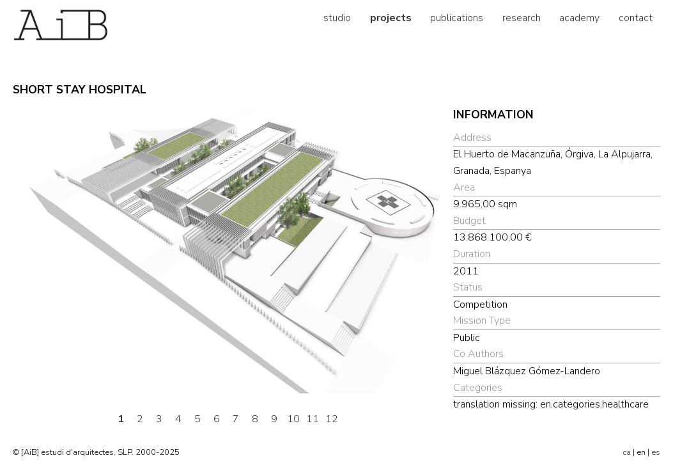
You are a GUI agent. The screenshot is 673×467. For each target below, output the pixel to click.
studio (337, 18)
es (655, 452)
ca (627, 452)
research (521, 18)
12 (331, 419)
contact (636, 18)
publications (456, 18)
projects (391, 18)
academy (579, 18)
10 (293, 419)
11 (312, 419)
